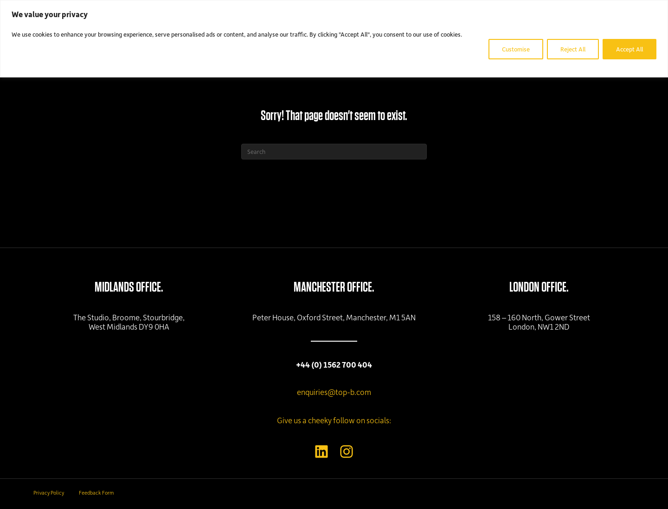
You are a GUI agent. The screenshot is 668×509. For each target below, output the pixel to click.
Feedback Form (96, 492)
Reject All (572, 49)
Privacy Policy (48, 492)
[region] (334, 38)
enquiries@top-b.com (334, 392)
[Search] (334, 151)
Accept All (629, 49)
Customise (516, 49)
